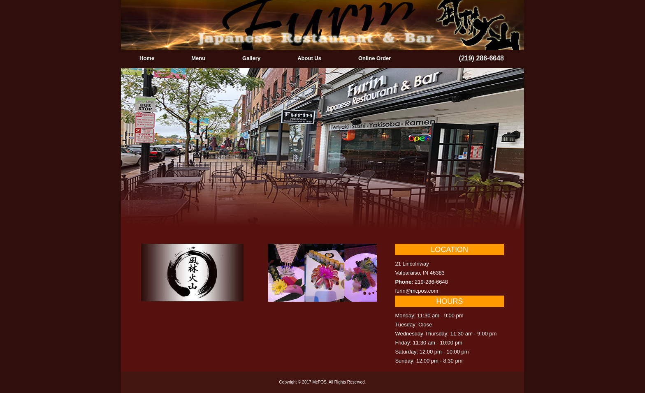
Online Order (374, 58)
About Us (309, 58)
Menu (198, 58)
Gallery (251, 58)
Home (146, 58)
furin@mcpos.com (416, 291)
